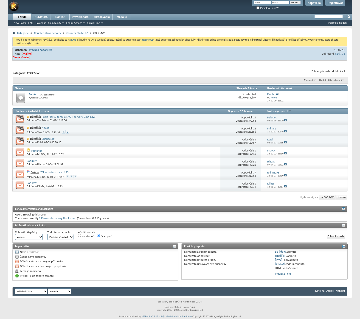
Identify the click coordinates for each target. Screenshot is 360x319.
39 (254, 172)
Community (54, 23)
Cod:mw (32, 160)
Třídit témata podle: (59, 232)
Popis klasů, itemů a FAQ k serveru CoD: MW (69, 116)
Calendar (41, 23)
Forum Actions (74, 23)
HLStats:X (41, 17)
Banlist (60, 17)
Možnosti (308, 79)
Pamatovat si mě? (267, 8)
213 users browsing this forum (57, 218)
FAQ (30, 23)
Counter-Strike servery (47, 33)
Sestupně (104, 236)
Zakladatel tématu (38, 111)
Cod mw (32, 183)
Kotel (18, 53)
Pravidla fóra (80, 17)
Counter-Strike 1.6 (77, 33)
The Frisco (42, 120)
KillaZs (40, 186)
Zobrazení (247, 111)
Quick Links (93, 23)
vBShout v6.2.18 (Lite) (152, 316)
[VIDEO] (280, 264)
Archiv (32, 94)
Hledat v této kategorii (330, 79)
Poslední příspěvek (279, 111)
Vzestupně (86, 236)
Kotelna (319, 290)
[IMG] (278, 259)
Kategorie (23, 33)
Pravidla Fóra (283, 274)
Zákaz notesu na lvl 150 (54, 172)
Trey (39, 132)
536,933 (340, 53)
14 (254, 117)
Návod (46, 127)
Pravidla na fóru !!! (40, 50)
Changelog (48, 138)
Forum (22, 17)
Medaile (122, 17)
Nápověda (314, 3)
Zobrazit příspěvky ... (27, 232)
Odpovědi (233, 111)
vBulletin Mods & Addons (179, 316)
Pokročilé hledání (337, 22)
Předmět (21, 111)
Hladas (41, 164)
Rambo (271, 94)
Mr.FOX (41, 154)
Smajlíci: (280, 255)
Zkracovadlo (102, 17)
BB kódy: (280, 251)
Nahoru (342, 197)
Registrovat (335, 3)
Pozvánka (36, 150)
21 (254, 128)
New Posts (20, 23)
